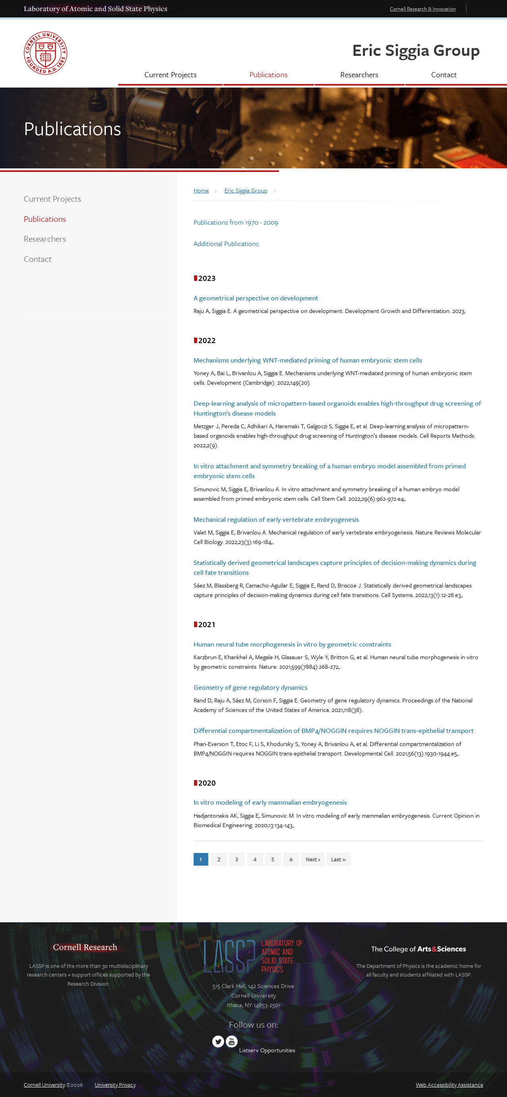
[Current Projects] (170, 75)
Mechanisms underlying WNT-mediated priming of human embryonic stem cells (308, 360)
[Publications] (268, 75)
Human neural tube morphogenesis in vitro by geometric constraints (292, 644)
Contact (38, 259)
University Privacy (115, 1084)
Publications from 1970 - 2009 (236, 222)
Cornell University (44, 1084)
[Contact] (444, 75)
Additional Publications (226, 243)
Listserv (249, 1049)
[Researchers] (360, 75)
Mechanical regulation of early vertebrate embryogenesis (276, 519)
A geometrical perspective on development (256, 298)
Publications (45, 219)
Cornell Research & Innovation (423, 9)
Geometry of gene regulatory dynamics (250, 687)
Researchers (45, 238)
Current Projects (52, 198)
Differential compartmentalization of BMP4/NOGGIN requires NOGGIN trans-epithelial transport (334, 730)
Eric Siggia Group (416, 49)
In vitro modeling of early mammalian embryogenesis (270, 802)
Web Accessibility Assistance (449, 1084)
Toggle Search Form (477, 8)
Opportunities (277, 1049)
